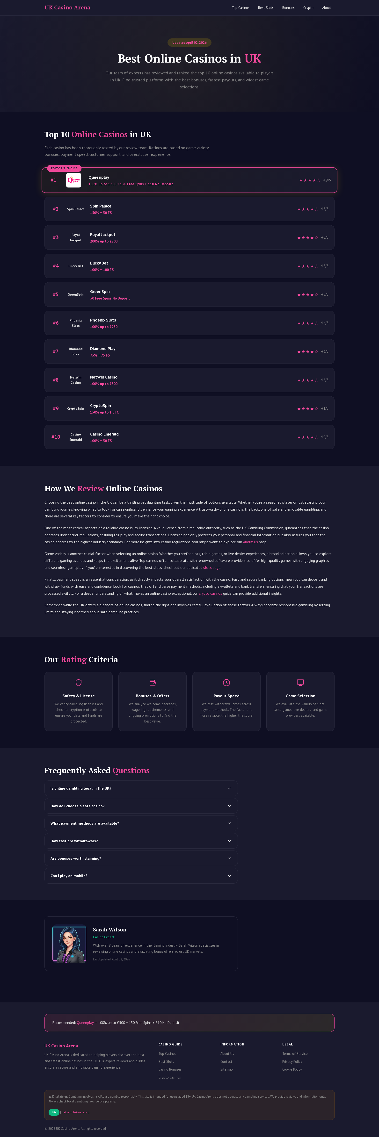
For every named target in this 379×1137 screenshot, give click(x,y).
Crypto (308, 7)
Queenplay (85, 1022)
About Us (250, 541)
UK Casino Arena (68, 7)
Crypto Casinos (170, 1077)
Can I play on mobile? (141, 875)
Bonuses (288, 7)
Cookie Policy (292, 1069)
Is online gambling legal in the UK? (141, 788)
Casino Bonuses (170, 1069)
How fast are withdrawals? (141, 840)
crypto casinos (210, 593)
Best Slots (266, 7)
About (326, 7)
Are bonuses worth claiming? (141, 858)
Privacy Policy (292, 1061)
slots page (211, 567)
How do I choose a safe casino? (141, 805)
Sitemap (226, 1069)
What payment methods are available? (141, 823)
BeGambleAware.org (75, 1112)
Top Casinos (240, 7)
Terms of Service (295, 1053)
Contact (226, 1061)
